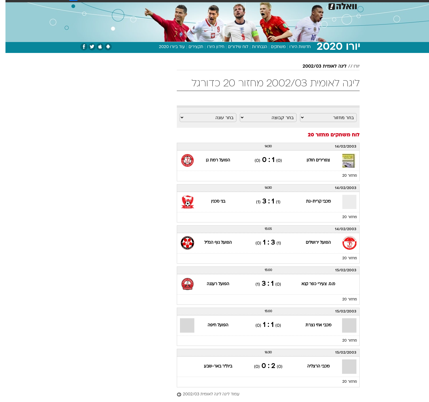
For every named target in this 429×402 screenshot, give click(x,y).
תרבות (267, 5)
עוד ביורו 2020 (166, 47)
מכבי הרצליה (313, 366)
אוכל (218, 5)
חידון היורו (210, 47)
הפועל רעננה (212, 284)
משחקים (272, 47)
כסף (233, 5)
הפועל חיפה (212, 325)
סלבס (249, 5)
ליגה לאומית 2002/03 (319, 66)
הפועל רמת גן (212, 160)
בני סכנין (213, 201)
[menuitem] (324, 6)
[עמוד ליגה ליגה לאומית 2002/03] (262, 395)
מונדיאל (287, 5)
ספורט (308, 5)
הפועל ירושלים (312, 243)
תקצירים (190, 47)
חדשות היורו (294, 47)
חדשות (327, 5)
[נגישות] (8, 5)
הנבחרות (254, 47)
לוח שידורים (233, 47)
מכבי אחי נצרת (313, 325)
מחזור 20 (344, 176)
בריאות (200, 5)
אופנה (137, 5)
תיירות (180, 5)
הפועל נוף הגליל (212, 243)
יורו (351, 66)
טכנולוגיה (159, 5)
